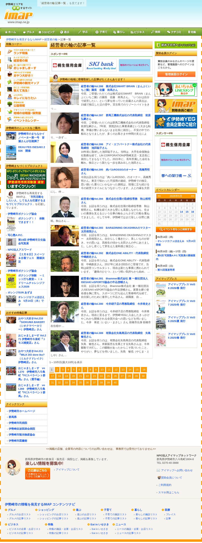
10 (102, 369)
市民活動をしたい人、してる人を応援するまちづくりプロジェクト (26, 200)
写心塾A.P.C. (15, 235)
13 (123, 369)
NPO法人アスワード (20, 249)
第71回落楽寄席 (166, 269)
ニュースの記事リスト (129, 533)
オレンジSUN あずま (20, 292)
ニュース (121, 524)
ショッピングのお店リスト (54, 514)
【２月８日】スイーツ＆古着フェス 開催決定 (31, 258)
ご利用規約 (164, 484)
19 (66, 376)
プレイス (171, 514)
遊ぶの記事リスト (87, 518)
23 (94, 376)
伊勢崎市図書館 (18, 440)
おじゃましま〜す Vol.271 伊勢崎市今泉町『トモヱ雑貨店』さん (32, 339)
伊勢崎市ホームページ (22, 411)
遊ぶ (78, 509)
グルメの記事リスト (20, 518)
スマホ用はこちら (168, 492)
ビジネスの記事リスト (21, 533)
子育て (108, 509)
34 (73, 382)
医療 (167, 509)
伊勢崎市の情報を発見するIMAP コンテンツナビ (40, 504)
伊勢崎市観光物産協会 (22, 434)
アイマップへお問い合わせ (177, 470)
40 (115, 382)
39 (108, 382)
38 (101, 382)
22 (87, 376)
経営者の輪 (50, 39)
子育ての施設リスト (116, 514)
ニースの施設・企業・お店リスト (135, 529)
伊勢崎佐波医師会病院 (22, 428)
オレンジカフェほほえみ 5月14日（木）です (31, 301)
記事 (168, 518)
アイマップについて (68, 469)
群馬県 (13, 417)
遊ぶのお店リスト (87, 514)
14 (130, 369)
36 (87, 382)
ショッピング (46, 509)
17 (52, 376)
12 (116, 369)
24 (101, 376)
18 (59, 376)
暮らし (138, 509)
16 (143, 369)
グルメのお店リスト (20, 514)
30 (143, 376)
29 (136, 376)
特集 (50, 524)
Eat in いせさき (99, 524)
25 (108, 376)
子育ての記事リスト (116, 518)
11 (109, 369)
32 (59, 382)
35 (80, 382)
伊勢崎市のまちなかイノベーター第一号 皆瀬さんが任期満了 (31, 137)
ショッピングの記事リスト (54, 518)
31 (52, 382)
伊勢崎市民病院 (18, 422)
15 (136, 369)
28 (129, 376)
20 (73, 376)
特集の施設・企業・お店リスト (66, 529)
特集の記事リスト (59, 533)
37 (94, 382)
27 (122, 376)
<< (159, 195)
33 (66, 382)
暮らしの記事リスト (146, 518)
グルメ (12, 509)
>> (192, 195)
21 (80, 376)
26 (115, 376)
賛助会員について (171, 477)
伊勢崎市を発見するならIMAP (23, 39)
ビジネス (13, 524)
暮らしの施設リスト (146, 514)
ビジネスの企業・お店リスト (25, 529)
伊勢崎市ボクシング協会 (22, 213)
